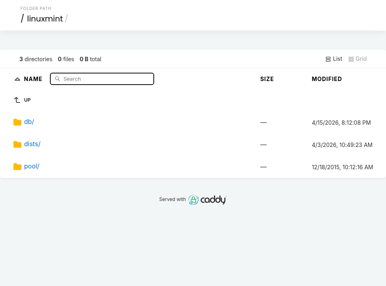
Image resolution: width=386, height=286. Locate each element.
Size (267, 78)
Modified (327, 78)
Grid (357, 58)
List (333, 58)
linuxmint (45, 18)
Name (34, 78)
